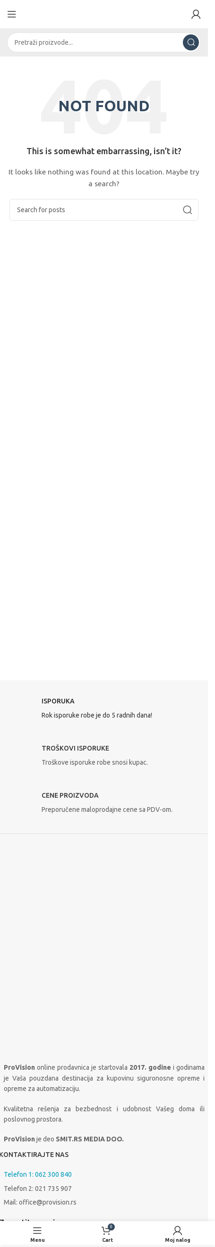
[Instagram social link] (32, 1106)
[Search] (104, 42)
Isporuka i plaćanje (35, 1178)
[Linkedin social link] (55, 1106)
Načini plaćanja (25, 1212)
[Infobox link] (104, 711)
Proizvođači (21, 1164)
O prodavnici (22, 1148)
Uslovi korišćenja (28, 1196)
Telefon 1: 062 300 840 (38, 1021)
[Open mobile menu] (11, 14)
